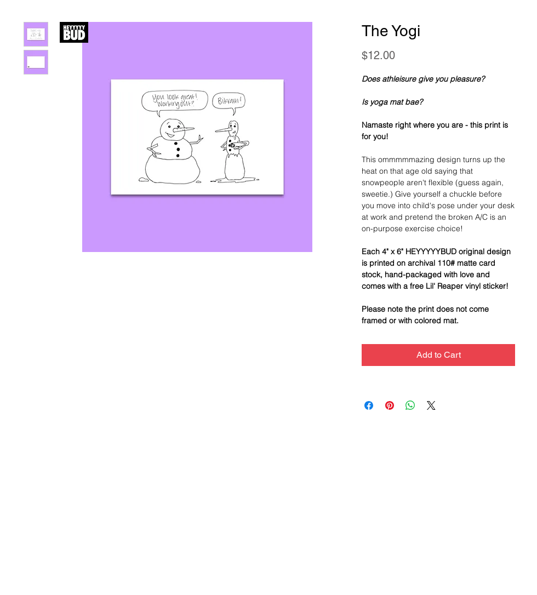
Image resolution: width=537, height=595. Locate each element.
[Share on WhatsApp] (410, 405)
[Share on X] (431, 405)
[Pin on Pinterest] (389, 405)
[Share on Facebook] (368, 405)
